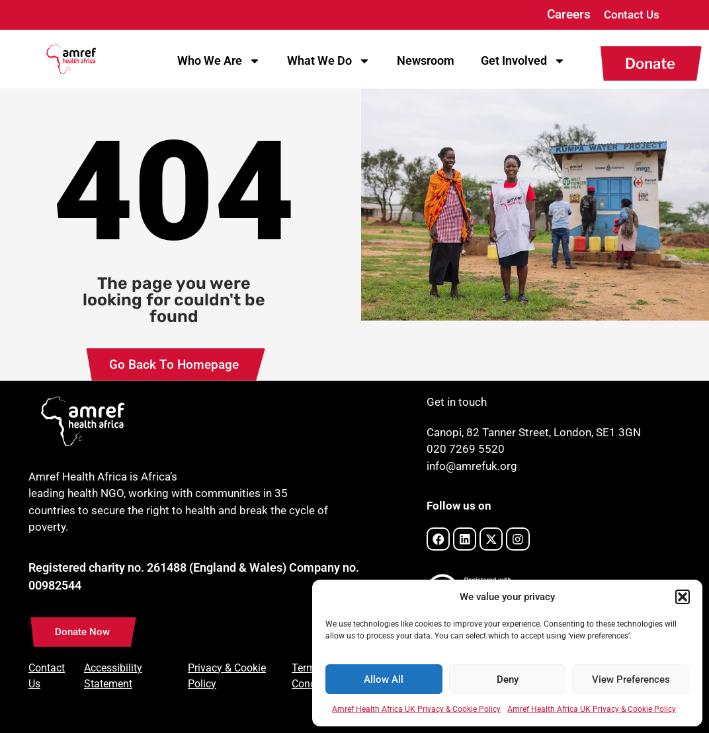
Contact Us (631, 14)
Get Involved (523, 60)
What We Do (328, 60)
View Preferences (631, 679)
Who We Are (219, 60)
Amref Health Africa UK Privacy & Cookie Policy (416, 709)
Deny (508, 679)
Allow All (383, 679)
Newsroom (425, 60)
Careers (569, 14)
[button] (682, 596)
